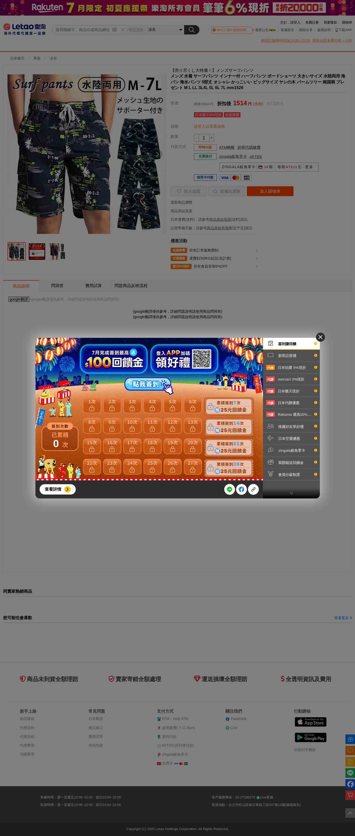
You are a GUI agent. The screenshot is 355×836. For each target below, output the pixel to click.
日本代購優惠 (291, 402)
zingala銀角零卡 (291, 450)
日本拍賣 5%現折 (291, 367)
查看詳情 (53, 489)
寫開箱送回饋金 (291, 462)
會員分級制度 (291, 474)
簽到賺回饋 (291, 343)
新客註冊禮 (291, 355)
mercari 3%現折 (291, 379)
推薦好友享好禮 (291, 426)
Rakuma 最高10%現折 (291, 414)
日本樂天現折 (291, 391)
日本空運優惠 (291, 438)
